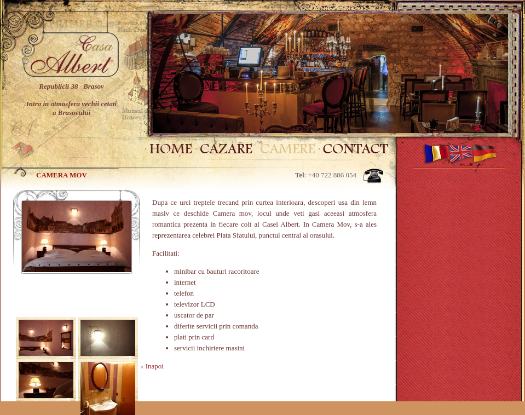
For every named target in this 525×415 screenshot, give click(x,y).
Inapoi (155, 366)
